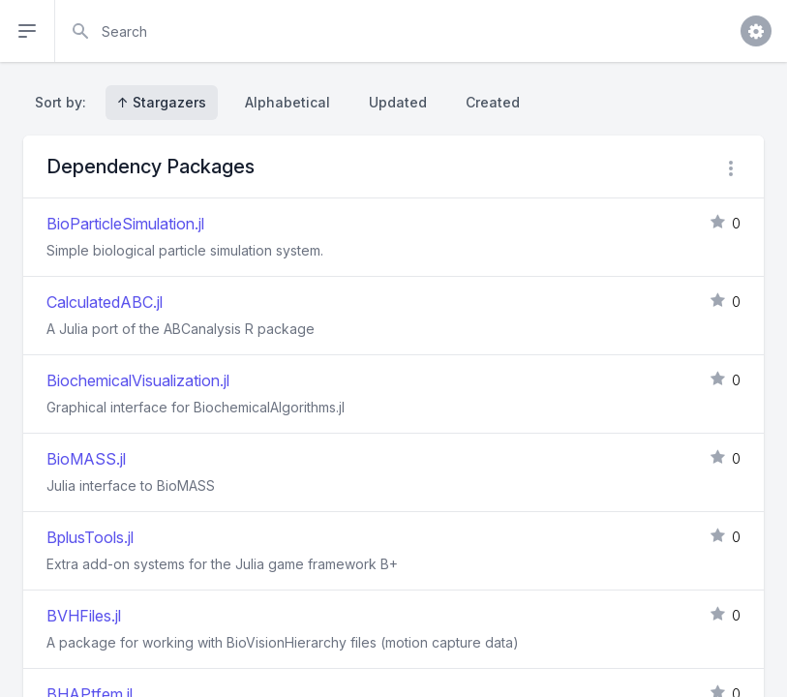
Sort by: (64, 102)
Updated (398, 102)
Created (493, 102)
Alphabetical (287, 102)
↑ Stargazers (161, 102)
